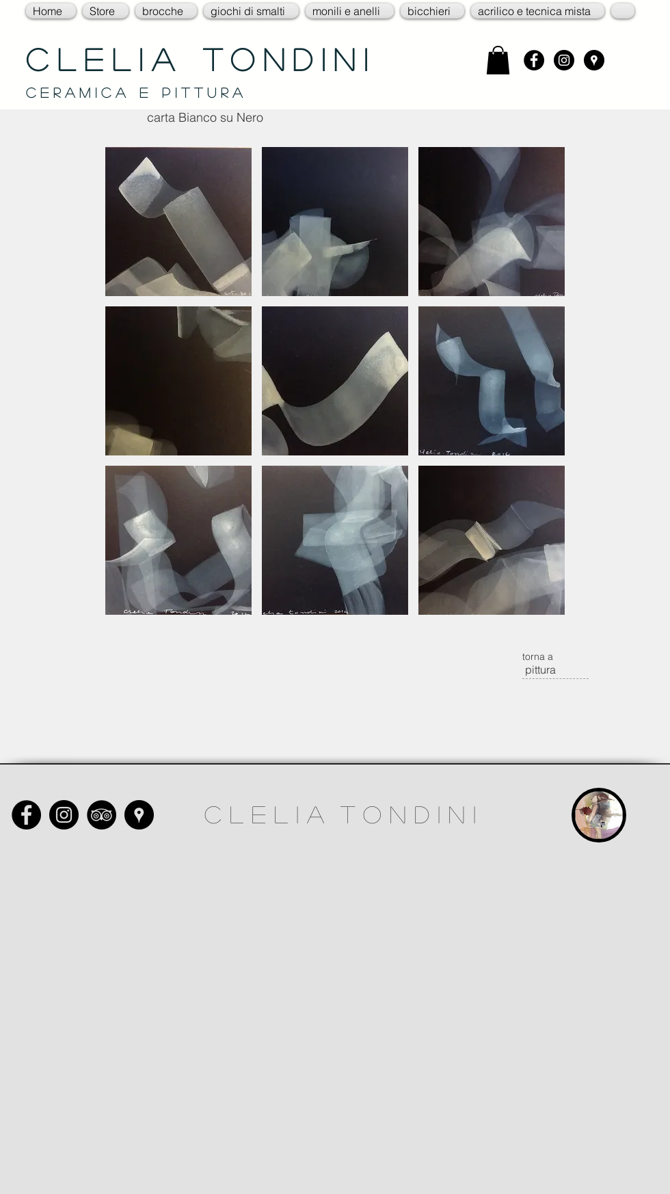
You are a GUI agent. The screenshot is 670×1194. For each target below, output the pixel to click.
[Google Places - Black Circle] (594, 60)
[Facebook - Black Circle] (534, 60)
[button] (105, 10)
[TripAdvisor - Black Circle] (101, 815)
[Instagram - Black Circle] (564, 60)
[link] (498, 60)
